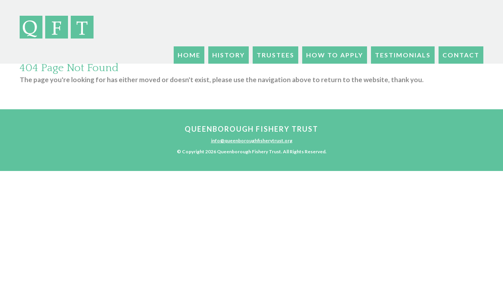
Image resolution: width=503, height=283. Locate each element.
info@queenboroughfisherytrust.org (251, 140)
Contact (460, 55)
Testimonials (403, 55)
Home (189, 55)
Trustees (275, 55)
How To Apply (334, 55)
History (228, 55)
